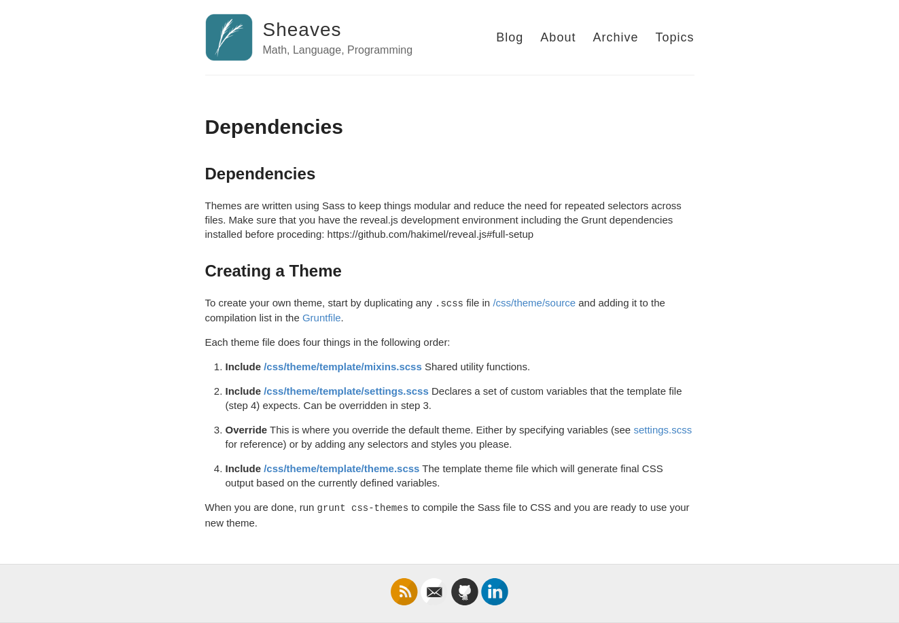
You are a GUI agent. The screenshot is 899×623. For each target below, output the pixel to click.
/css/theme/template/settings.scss (346, 391)
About (558, 37)
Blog (509, 37)
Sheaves (302, 29)
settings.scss (662, 429)
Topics (674, 37)
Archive (615, 37)
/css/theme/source (534, 302)
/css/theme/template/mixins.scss (343, 366)
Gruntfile (321, 317)
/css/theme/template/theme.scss (341, 468)
